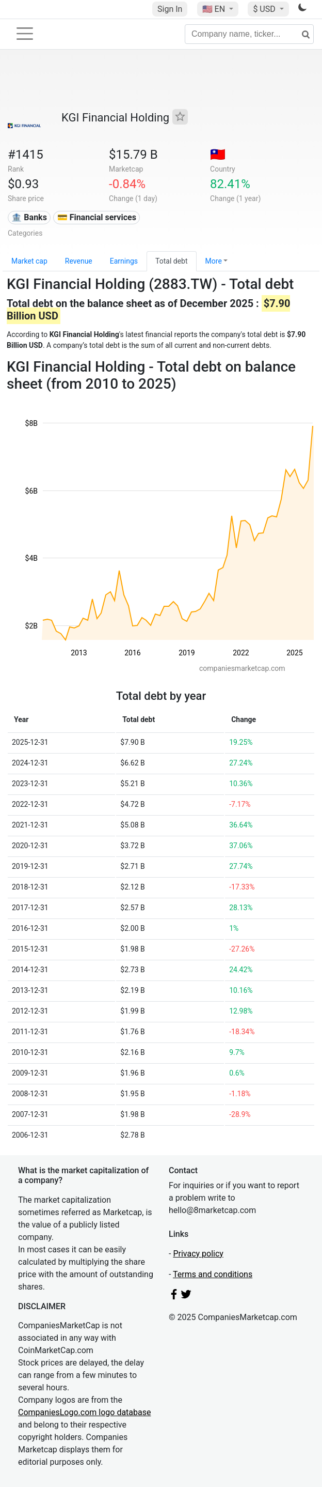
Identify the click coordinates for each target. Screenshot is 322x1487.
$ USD (265, 9)
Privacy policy (198, 1254)
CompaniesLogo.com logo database (84, 1412)
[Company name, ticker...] (249, 34)
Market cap (29, 261)
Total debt (171, 261)
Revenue (78, 261)
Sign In (169, 9)
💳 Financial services (96, 217)
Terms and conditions (212, 1274)
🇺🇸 (214, 9)
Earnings (124, 261)
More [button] (213, 261)
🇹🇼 (218, 154)
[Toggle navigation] (24, 33)
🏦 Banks (28, 217)
